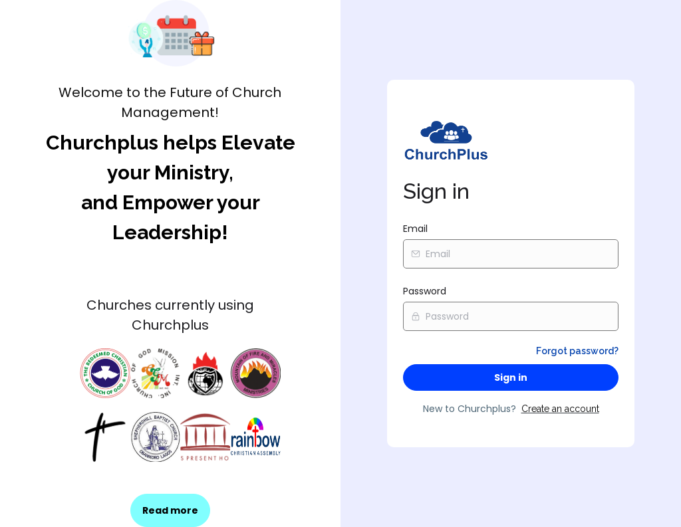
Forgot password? (577, 351)
